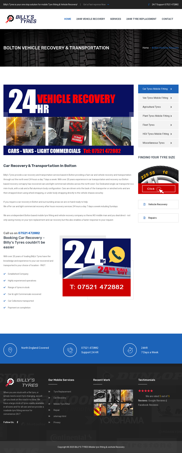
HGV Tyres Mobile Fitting (156, 133)
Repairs (150, 217)
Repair (57, 410)
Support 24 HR (89, 352)
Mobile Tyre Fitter (62, 404)
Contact (167, 19)
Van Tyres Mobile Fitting (155, 97)
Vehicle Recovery (155, 204)
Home (67, 19)
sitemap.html (60, 416)
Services (115, 19)
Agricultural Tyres (152, 106)
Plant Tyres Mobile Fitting (156, 115)
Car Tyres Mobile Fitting (155, 88)
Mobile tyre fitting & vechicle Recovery (107, 447)
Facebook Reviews (148, 405)
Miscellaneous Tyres (153, 142)
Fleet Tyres (148, 124)
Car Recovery (60, 398)
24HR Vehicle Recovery (90, 19)
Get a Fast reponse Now (96, 4)
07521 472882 (29, 233)
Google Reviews (157, 400)
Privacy (57, 422)
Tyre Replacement (62, 391)
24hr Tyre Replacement (141, 19)
